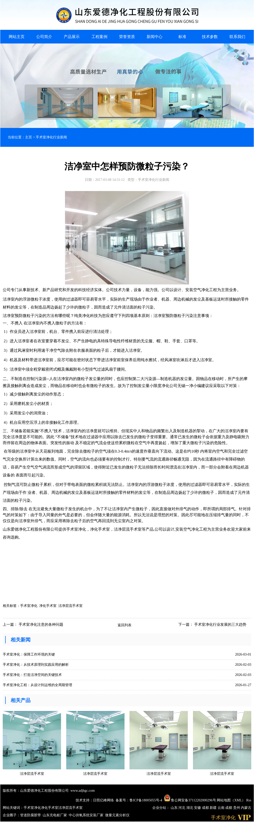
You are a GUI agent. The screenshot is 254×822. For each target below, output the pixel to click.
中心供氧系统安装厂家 (86, 815)
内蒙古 (246, 808)
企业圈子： (11, 815)
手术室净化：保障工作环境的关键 (29, 654)
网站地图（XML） (231, 800)
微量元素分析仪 (117, 815)
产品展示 (72, 37)
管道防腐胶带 (30, 815)
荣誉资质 (127, 37)
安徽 (198, 808)
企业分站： (161, 808)
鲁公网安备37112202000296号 (190, 800)
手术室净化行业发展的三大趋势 (220, 624)
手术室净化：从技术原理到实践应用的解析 (36, 664)
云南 (221, 808)
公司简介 (44, 37)
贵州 (237, 808)
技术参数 (210, 37)
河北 (182, 808)
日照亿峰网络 (103, 800)
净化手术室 (48, 606)
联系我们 (237, 37)
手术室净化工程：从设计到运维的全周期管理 (37, 685)
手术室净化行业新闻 (51, 137)
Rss (248, 800)
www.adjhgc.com (82, 790)
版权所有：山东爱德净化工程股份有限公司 (36, 790)
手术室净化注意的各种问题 (41, 624)
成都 (206, 808)
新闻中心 (154, 37)
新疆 (214, 808)
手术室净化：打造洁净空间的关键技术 (32, 675)
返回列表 (124, 625)
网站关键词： (13, 808)
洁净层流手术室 (70, 606)
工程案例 (99, 37)
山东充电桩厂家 (55, 815)
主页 (28, 137)
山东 (175, 808)
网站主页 (17, 37)
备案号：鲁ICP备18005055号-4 (139, 800)
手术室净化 (28, 606)
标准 (182, 37)
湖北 (190, 808)
